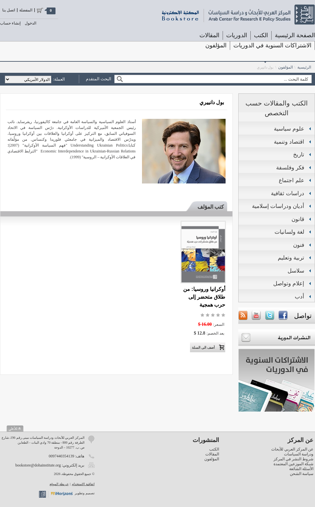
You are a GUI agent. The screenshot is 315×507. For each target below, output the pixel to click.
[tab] (207, 207)
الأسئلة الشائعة (301, 469)
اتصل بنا (8, 10)
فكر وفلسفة (290, 168)
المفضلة (25, 10)
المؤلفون (216, 45)
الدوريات (236, 35)
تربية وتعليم (291, 258)
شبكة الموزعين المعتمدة (293, 464)
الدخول (30, 23)
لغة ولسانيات (289, 232)
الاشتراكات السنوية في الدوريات (272, 45)
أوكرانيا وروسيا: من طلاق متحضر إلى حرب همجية (204, 297)
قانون (297, 219)
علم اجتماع (291, 180)
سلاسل (296, 271)
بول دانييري (265, 67)
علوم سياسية (289, 129)
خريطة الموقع (59, 484)
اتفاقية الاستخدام (83, 484)
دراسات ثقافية (287, 193)
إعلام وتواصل (288, 283)
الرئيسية (304, 67)
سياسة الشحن (301, 473)
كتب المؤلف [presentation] (210, 207)
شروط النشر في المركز (293, 459)
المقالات (209, 35)
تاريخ (298, 154)
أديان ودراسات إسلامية (278, 206)
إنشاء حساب (10, 23)
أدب (299, 296)
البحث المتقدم (98, 78)
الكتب (261, 35)
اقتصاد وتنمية (289, 142)
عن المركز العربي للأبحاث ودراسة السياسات (292, 451)
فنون (298, 245)
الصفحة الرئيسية (295, 35)
